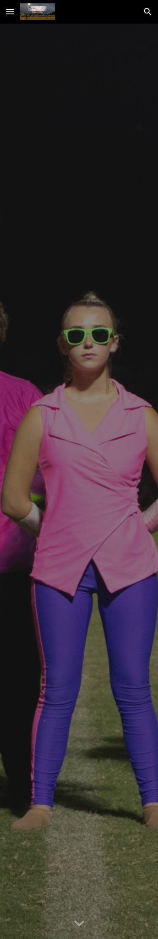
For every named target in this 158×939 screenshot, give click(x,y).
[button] (10, 11)
